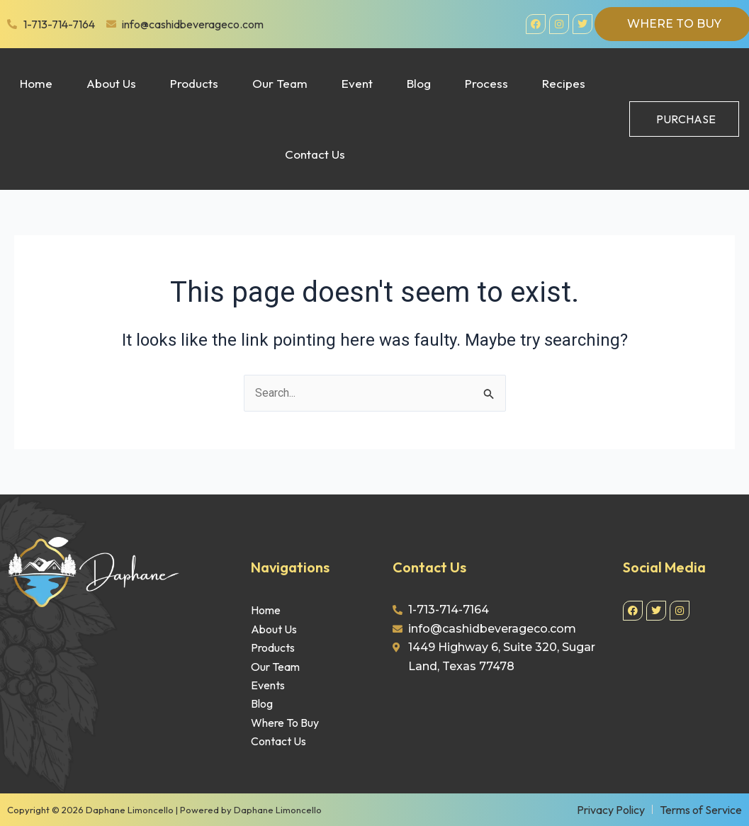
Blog (419, 83)
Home (36, 83)
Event (357, 83)
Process (486, 83)
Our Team (280, 83)
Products (194, 83)
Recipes (563, 83)
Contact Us (315, 154)
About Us (111, 83)
